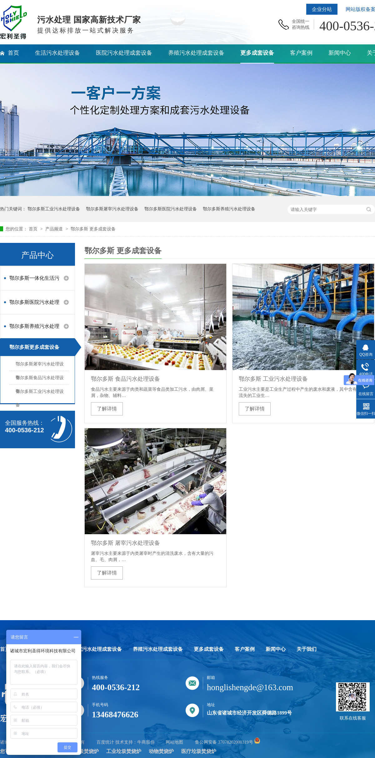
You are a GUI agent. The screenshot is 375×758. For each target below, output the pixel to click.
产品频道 (54, 228)
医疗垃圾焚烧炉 (198, 751)
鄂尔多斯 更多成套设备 (93, 228)
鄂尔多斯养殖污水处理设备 (229, 208)
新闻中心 (276, 649)
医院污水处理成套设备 (97, 649)
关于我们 (307, 649)
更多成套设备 (209, 649)
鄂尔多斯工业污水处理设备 (54, 208)
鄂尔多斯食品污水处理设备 (40, 379)
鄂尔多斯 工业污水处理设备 (273, 379)
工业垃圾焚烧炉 (123, 751)
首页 (34, 228)
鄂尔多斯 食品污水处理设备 (125, 379)
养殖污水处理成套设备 (158, 649)
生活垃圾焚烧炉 (81, 751)
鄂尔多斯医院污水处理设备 (170, 208)
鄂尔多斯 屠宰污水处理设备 (125, 543)
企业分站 (322, 9)
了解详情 (107, 408)
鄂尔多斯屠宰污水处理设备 (112, 208)
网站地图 (174, 742)
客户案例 (245, 649)
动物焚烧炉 (161, 751)
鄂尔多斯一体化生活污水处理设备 (34, 281)
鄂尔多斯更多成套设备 (34, 347)
